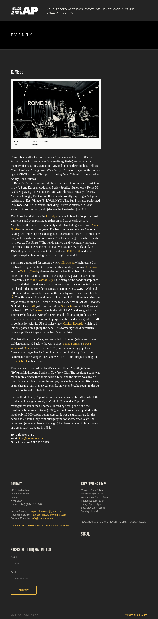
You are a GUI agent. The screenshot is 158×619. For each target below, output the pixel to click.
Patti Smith (74, 251)
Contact (69, 12)
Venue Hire (103, 9)
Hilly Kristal (66, 262)
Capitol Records (73, 323)
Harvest (38, 310)
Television (91, 267)
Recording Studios (69, 9)
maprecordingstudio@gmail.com (48, 514)
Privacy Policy (35, 525)
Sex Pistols (68, 306)
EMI (32, 306)
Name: (14, 557)
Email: (14, 572)
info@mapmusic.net (31, 438)
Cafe (116, 9)
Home (50, 9)
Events (89, 9)
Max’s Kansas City (41, 280)
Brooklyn (51, 216)
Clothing (128, 9)
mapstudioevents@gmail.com (46, 511)
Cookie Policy (18, 525)
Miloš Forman (71, 343)
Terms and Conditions (57, 525)
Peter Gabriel (19, 361)
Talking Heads (29, 271)
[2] (12, 296)
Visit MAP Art (136, 615)
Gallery (52, 12)
